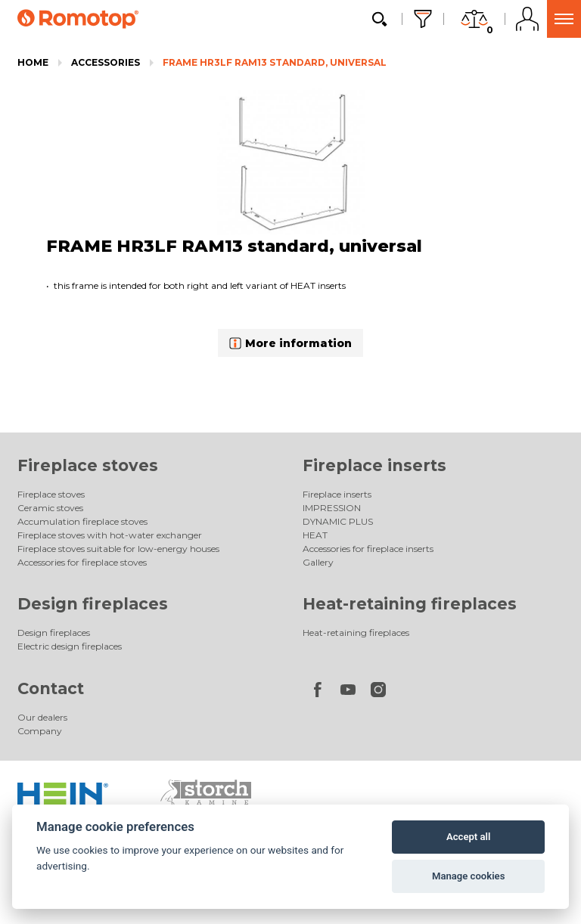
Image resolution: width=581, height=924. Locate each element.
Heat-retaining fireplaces (410, 603)
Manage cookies (468, 876)
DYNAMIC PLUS (338, 521)
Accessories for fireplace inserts (368, 548)
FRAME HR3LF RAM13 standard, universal (275, 62)
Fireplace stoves (87, 465)
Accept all (468, 836)
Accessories (105, 62)
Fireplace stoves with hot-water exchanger (109, 535)
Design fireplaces (92, 603)
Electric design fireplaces (69, 646)
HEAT (315, 535)
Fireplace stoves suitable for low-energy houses (118, 548)
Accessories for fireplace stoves (82, 562)
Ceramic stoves (50, 507)
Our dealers (42, 717)
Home (32, 62)
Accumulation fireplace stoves (82, 521)
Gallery (318, 562)
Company (39, 730)
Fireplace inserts (374, 465)
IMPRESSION (332, 507)
